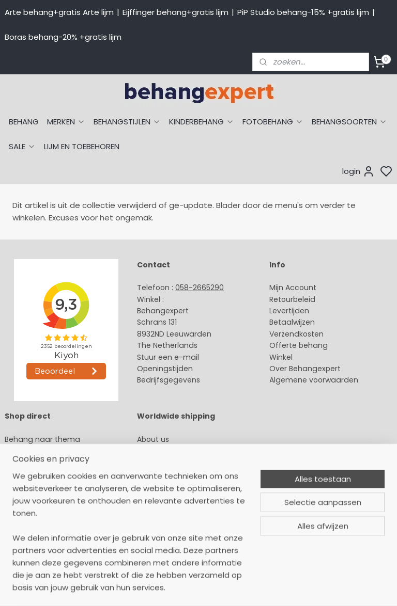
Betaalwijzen (292, 322)
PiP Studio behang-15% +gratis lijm (303, 12)
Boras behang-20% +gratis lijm (63, 36)
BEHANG (24, 121)
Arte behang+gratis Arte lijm (59, 12)
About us (153, 439)
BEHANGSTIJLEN (127, 121)
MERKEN (66, 121)
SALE (22, 146)
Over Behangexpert (305, 368)
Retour (281, 299)
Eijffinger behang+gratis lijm (175, 12)
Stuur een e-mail (169, 357)
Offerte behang (298, 345)
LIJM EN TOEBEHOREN (81, 146)
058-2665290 (199, 287)
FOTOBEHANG (272, 121)
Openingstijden (165, 368)
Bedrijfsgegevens (168, 380)
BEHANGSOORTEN (349, 121)
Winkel (281, 357)
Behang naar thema (42, 439)
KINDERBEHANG (201, 121)
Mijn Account (292, 287)
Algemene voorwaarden (313, 380)
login (358, 171)
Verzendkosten (296, 334)
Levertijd (284, 311)
